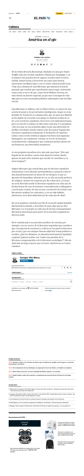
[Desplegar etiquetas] (71, 281)
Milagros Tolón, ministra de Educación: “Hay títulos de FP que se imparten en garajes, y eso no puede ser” (40, 406)
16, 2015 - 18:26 (42, 60)
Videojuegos (59, 31)
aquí (50, 290)
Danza (33, 31)
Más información (17, 290)
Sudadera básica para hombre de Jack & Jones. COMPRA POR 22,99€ (66, 443)
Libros (24, 31)
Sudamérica (15, 282)
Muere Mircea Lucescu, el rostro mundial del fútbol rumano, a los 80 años (36, 371)
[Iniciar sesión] (69, 13)
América (35, 282)
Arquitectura (46, 31)
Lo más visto (13, 385)
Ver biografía (27, 260)
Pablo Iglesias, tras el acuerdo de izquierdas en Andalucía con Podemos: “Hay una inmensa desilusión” (39, 402)
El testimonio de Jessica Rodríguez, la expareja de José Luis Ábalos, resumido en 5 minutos (42, 368)
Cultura (14, 26)
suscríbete (59, 13)
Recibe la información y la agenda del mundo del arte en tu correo (32, 267)
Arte (29, 31)
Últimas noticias (14, 359)
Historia (38, 31)
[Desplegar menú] (10, 18)
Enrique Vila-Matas (42, 57)
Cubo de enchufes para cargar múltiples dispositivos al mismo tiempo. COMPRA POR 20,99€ (66, 424)
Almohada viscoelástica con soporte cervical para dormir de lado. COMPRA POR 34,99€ (66, 433)
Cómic (52, 31)
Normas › (69, 272)
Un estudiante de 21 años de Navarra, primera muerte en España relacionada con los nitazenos (37, 399)
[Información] (48, 37)
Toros (65, 31)
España (22, 282)
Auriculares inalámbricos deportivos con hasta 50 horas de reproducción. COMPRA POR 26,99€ (25, 450)
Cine (10, 31)
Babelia (71, 31)
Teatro (19, 31)
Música (14, 31)
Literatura (28, 282)
